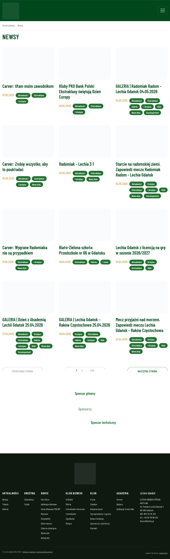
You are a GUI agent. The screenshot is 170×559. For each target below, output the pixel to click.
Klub (159, 106)
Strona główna (8, 25)
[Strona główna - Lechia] (10, 12)
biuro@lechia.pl (147, 521)
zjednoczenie (163, 553)
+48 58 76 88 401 (150, 517)
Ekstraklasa (39, 95)
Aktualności (23, 95)
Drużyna (151, 183)
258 (92, 370)
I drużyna (22, 101)
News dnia (136, 112)
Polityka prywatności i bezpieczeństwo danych (37, 552)
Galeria (135, 106)
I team (105, 262)
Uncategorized (152, 112)
